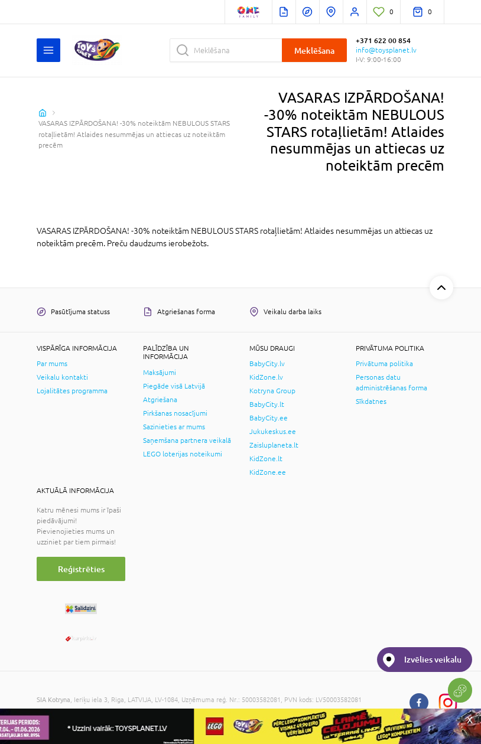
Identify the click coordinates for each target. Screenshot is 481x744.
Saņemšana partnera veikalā (187, 440)
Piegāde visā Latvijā (174, 386)
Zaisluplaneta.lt (273, 445)
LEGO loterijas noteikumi (182, 454)
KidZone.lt (265, 459)
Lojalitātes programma (72, 391)
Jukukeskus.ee (272, 432)
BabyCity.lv (267, 364)
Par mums (52, 364)
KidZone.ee (267, 472)
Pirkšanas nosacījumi (175, 413)
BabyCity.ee (268, 418)
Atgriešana (160, 400)
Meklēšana (314, 50)
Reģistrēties (81, 569)
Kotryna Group (272, 391)
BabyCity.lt (266, 404)
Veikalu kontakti (62, 377)
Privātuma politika (384, 364)
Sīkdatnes (371, 401)
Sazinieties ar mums (174, 427)
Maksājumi (159, 372)
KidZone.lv (266, 377)
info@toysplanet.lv (386, 50)
